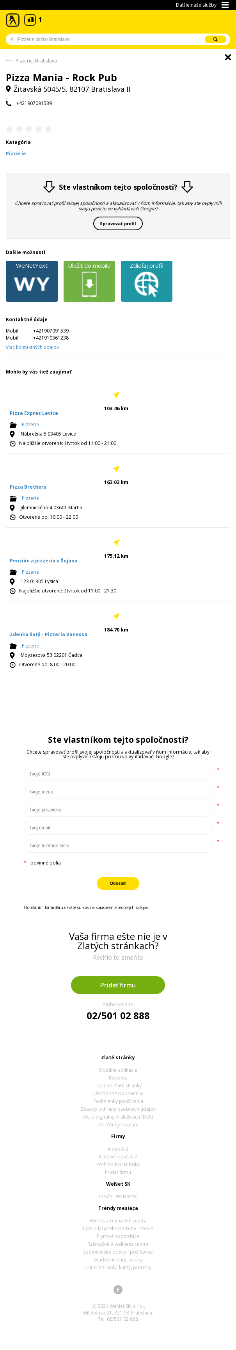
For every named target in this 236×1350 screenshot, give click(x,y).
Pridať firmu (118, 985)
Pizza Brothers (28, 487)
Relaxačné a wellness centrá (118, 1244)
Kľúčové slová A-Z (118, 1156)
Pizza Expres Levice (34, 413)
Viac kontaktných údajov (32, 347)
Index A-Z (118, 1148)
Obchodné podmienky (118, 1093)
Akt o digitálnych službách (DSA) (118, 1116)
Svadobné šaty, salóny (118, 1259)
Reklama (118, 1077)
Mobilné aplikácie (118, 1070)
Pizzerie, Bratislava (36, 60)
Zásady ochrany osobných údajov (118, 1109)
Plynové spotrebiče (118, 1236)
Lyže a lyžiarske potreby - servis (118, 1228)
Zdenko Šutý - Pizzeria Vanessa (48, 634)
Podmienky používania (118, 1101)
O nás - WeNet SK (118, 1196)
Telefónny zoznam (118, 1124)
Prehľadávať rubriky (118, 1164)
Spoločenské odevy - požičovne (118, 1252)
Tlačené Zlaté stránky (118, 1085)
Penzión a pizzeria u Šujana (44, 560)
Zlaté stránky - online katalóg (13, 20)
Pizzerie (30, 424)
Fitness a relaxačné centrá (118, 1220)
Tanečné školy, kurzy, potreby (118, 1267)
